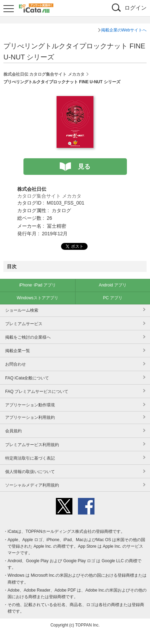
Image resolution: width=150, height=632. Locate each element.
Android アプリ (113, 285)
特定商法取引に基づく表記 (30, 458)
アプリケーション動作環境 (30, 405)
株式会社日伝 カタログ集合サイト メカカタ (43, 74)
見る (84, 166)
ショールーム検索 (21, 310)
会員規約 (13, 430)
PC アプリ (112, 297)
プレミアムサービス (23, 323)
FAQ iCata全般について (27, 378)
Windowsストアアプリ (37, 297)
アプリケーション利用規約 (30, 417)
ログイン (135, 8)
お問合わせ (15, 364)
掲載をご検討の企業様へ (28, 337)
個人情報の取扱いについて (30, 471)
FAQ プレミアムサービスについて (36, 391)
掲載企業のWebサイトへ (124, 30)
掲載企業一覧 (17, 350)
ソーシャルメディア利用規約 (32, 485)
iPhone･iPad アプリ (37, 285)
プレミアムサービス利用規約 (32, 444)
